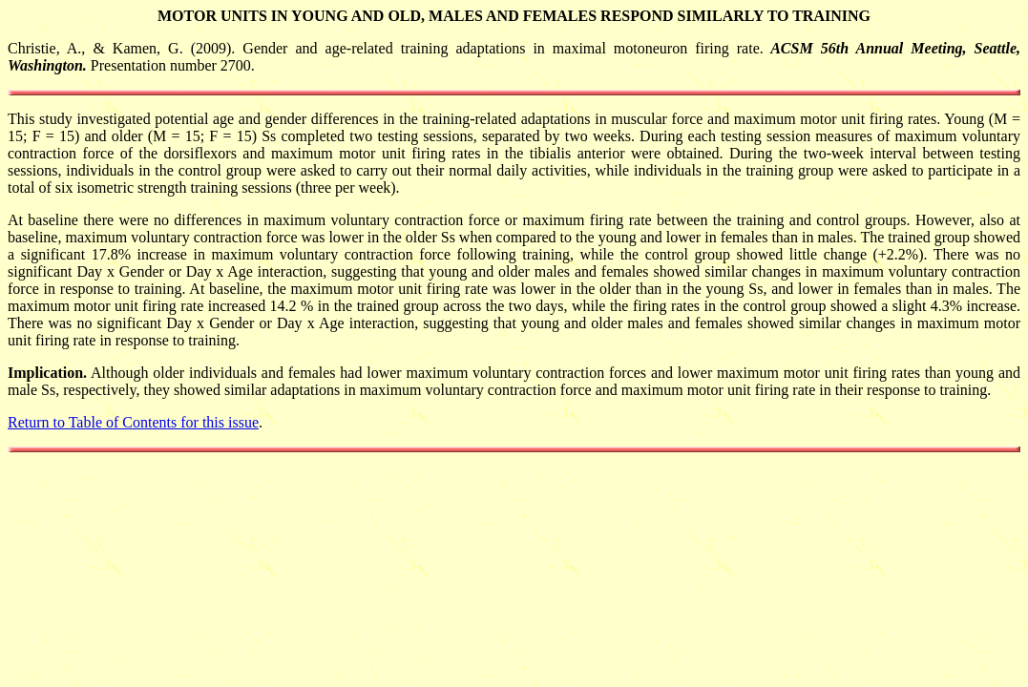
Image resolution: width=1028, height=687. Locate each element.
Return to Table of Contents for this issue (133, 422)
